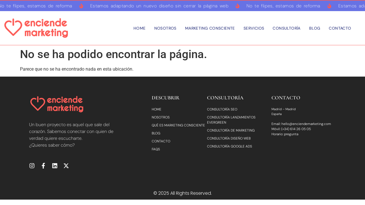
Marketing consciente (210, 28)
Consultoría (286, 28)
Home (139, 28)
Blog (315, 28)
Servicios (254, 28)
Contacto (340, 28)
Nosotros (165, 28)
